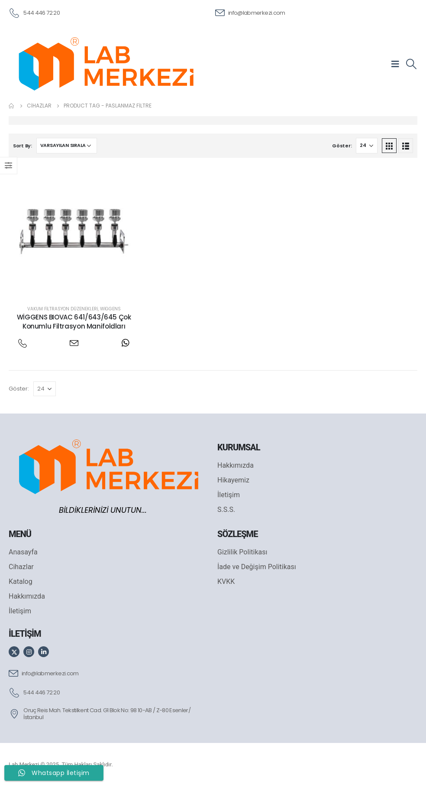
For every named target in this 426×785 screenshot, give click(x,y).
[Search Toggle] (411, 64)
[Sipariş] (66, 145)
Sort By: (22, 145)
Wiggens (110, 309)
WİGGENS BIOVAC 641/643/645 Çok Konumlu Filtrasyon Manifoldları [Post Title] (74, 321)
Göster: (342, 145)
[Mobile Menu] (398, 63)
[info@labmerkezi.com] (250, 12)
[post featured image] (74, 231)
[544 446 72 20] (34, 12)
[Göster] (367, 145)
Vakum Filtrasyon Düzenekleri (62, 309)
